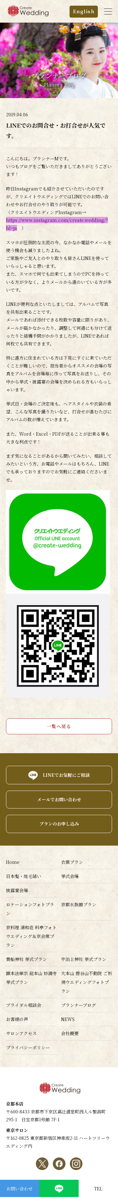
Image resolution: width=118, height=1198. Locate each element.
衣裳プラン (72, 862)
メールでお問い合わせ (59, 799)
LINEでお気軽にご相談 (66, 775)
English (84, 11)
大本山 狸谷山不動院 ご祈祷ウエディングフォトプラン (86, 982)
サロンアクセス (21, 1033)
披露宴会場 (17, 890)
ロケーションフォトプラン (30, 908)
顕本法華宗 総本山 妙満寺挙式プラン (31, 977)
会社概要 (70, 1033)
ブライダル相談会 (23, 1005)
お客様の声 (17, 1019)
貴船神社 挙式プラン (26, 959)
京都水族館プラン (78, 904)
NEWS (68, 1019)
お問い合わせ (19, 1188)
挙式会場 (70, 876)
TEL (98, 1188)
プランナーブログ (78, 1005)
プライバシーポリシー (28, 1047)
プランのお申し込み (59, 823)
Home (13, 862)
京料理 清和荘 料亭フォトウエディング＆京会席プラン (31, 936)
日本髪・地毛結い (23, 876)
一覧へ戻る (59, 726)
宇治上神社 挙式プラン (83, 959)
